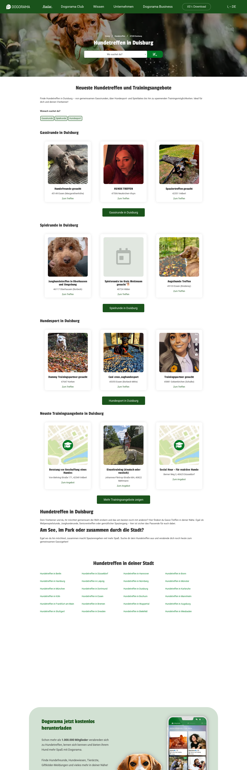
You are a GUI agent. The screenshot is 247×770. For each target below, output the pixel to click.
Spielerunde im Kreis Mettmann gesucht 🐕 (123, 283)
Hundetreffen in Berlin (50, 573)
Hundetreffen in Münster (177, 581)
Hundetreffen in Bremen (93, 604)
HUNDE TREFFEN (123, 188)
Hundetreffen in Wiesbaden (178, 611)
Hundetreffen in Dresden (94, 611)
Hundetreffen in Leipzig (93, 581)
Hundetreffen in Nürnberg (136, 581)
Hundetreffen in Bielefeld (135, 611)
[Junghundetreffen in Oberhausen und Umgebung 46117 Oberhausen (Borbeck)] (68, 266)
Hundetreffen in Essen (92, 596)
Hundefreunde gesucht (68, 188)
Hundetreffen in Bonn (175, 573)
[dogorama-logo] (18, 6)
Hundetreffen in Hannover (136, 573)
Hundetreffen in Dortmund (94, 588)
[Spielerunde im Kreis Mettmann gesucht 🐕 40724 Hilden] (123, 266)
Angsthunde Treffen (179, 281)
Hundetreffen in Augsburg (178, 604)
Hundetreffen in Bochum (135, 596)
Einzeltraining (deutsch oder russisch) (123, 471)
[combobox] (115, 54)
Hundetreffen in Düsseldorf (95, 573)
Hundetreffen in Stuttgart (52, 611)
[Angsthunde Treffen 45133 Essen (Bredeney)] (179, 266)
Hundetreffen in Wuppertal (136, 604)
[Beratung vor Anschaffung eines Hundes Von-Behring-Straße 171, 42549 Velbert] (68, 455)
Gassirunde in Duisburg (123, 212)
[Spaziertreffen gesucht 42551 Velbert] (179, 171)
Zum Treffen (68, 198)
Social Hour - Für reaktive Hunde (179, 469)
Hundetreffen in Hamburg (52, 581)
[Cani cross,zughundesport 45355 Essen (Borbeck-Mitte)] (123, 360)
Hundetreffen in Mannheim (178, 596)
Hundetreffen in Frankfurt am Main (57, 604)
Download (196, 6)
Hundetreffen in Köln (50, 596)
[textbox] (115, 54)
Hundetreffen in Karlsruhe (177, 588)
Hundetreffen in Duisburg (135, 588)
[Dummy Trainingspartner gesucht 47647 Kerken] (68, 360)
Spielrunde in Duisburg (123, 308)
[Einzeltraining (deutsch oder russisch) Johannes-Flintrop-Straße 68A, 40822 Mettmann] (123, 455)
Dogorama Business (158, 7)
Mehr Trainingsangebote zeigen (123, 499)
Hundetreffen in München (52, 588)
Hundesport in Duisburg (123, 400)
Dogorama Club (72, 7)
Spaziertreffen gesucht (179, 188)
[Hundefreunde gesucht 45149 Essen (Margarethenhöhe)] (68, 171)
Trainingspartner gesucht (179, 377)
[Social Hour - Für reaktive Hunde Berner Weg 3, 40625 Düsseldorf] (179, 455)
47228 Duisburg (136, 36)
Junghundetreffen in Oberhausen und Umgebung (68, 283)
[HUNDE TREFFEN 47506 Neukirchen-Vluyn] (123, 171)
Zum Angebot (68, 482)
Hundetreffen (120, 36)
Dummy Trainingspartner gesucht (67, 377)
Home (107, 36)
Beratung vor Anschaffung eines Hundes (68, 471)
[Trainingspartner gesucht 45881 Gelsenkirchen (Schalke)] (179, 360)
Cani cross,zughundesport (124, 377)
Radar (47, 7)
